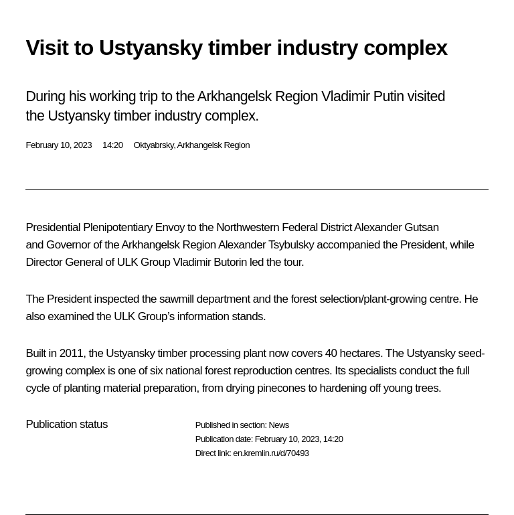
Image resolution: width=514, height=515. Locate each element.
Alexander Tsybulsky (266, 244)
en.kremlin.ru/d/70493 (271, 453)
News (278, 425)
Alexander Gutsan (396, 227)
